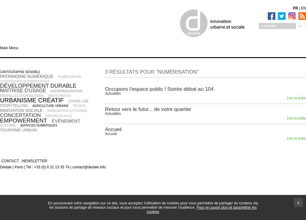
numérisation (69, 77)
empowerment (23, 120)
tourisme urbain (18, 130)
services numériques (38, 125)
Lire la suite (296, 98)
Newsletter (34, 161)
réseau (79, 106)
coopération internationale (25, 81)
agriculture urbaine (50, 106)
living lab (78, 101)
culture (8, 125)
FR (295, 8)
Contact (10, 161)
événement (66, 120)
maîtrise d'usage (23, 90)
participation (59, 95)
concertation (20, 115)
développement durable (38, 86)
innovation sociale (21, 110)
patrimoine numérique (27, 76)
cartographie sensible (20, 72)
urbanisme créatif (32, 100)
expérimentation (67, 91)
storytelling (14, 106)
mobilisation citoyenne (67, 110)
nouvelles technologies (21, 95)
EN (303, 8)
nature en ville (58, 116)
